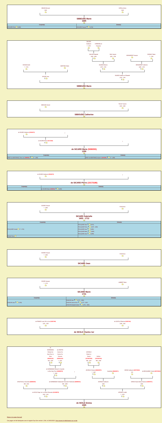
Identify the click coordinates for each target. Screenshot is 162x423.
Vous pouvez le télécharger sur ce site (66, 420)
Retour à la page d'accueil (14, 417)
